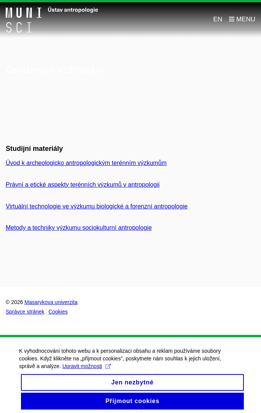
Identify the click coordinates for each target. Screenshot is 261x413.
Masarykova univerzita (50, 302)
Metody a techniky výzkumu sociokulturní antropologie (79, 227)
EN (218, 19)
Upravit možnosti (86, 370)
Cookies (58, 312)
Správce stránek (25, 312)
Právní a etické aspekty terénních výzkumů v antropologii (83, 184)
